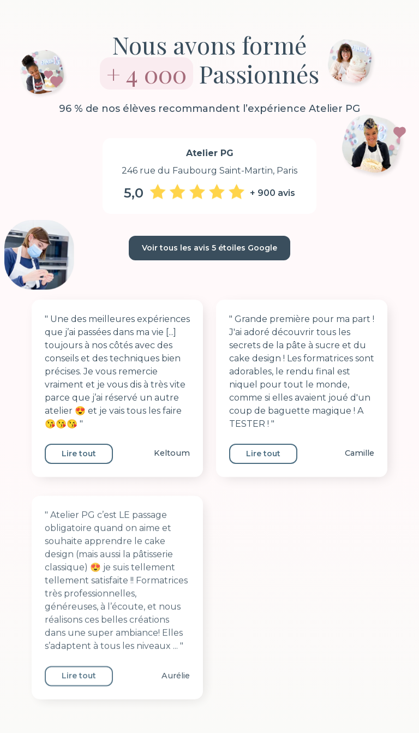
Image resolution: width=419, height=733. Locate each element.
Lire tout (79, 453)
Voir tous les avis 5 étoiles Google (209, 248)
